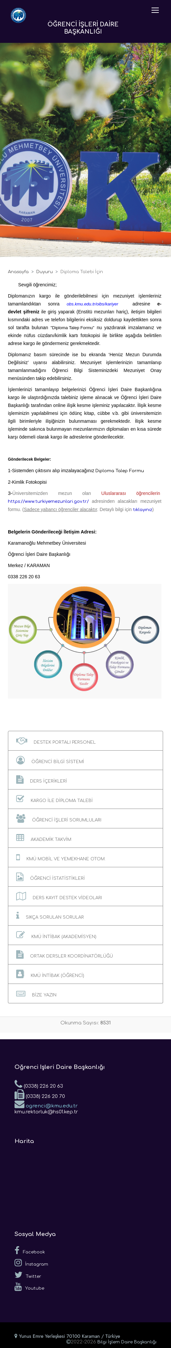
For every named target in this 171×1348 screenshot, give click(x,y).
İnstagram (31, 1262)
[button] (85, 741)
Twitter (28, 1275)
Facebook (30, 1250)
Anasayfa (18, 272)
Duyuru (44, 272)
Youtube (29, 1286)
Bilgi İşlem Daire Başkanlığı (126, 1342)
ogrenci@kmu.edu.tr (46, 1104)
